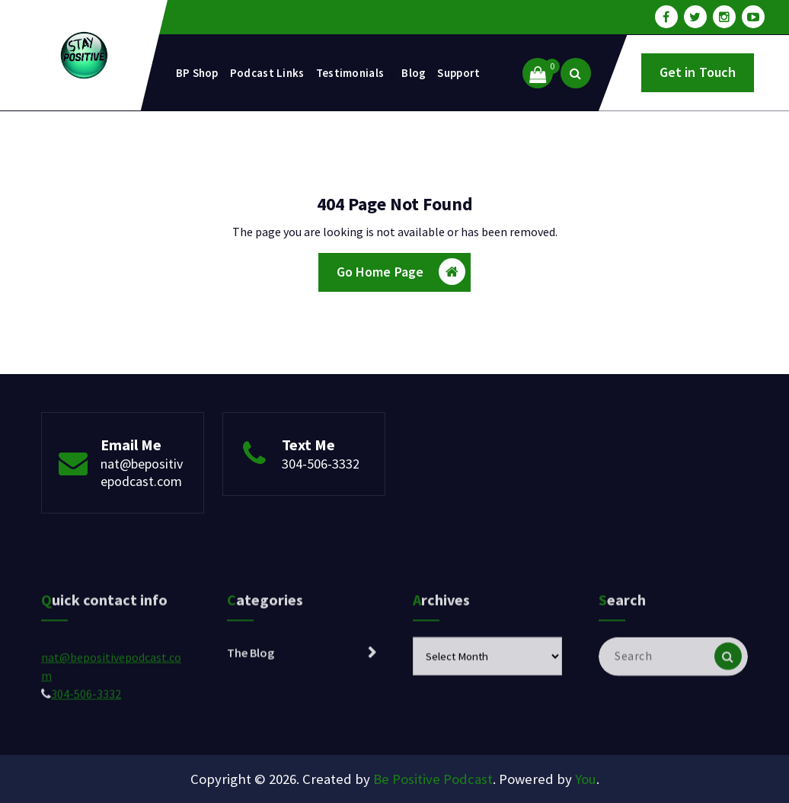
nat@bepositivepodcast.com (142, 472)
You (585, 779)
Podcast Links (267, 73)
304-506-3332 (320, 463)
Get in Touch (698, 72)
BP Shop (197, 73)
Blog (413, 73)
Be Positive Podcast (433, 779)
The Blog (250, 691)
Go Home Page (401, 271)
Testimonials (350, 73)
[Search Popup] (576, 73)
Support (458, 73)
